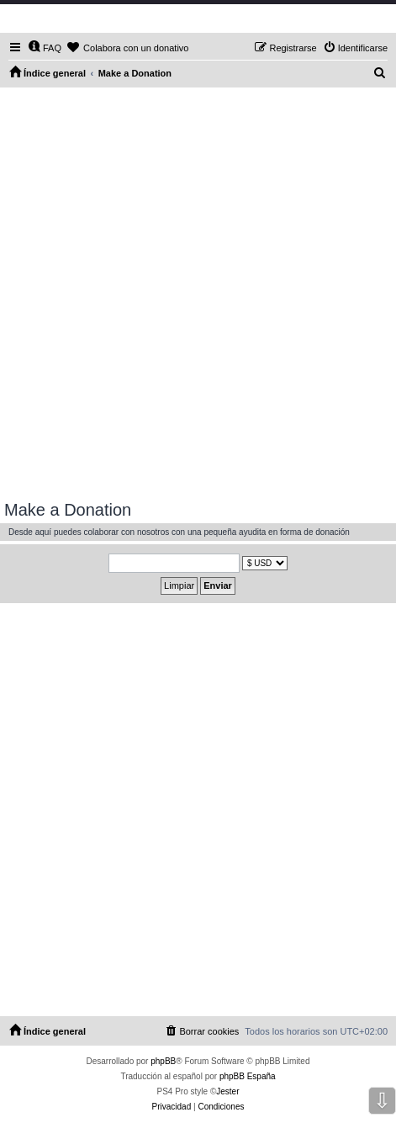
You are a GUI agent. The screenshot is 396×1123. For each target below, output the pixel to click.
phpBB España (247, 1076)
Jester (227, 1091)
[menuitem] (44, 48)
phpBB (163, 1061)
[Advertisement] (198, 294)
